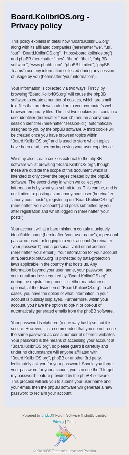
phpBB (47, 415)
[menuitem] (58, 422)
